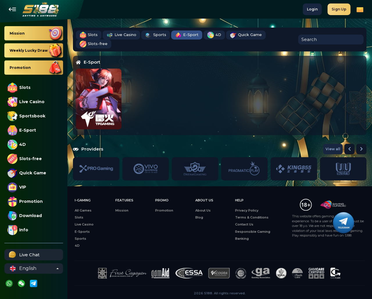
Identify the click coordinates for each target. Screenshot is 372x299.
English (23, 268)
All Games (83, 210)
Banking (242, 239)
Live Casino (25, 102)
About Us (203, 210)
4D (16, 144)
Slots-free (24, 159)
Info (17, 230)
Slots (19, 88)
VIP (16, 187)
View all (333, 149)
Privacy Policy (246, 210)
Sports (155, 35)
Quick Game (26, 173)
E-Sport (21, 130)
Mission (121, 210)
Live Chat (23, 255)
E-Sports (82, 232)
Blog (199, 217)
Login (312, 9)
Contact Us (244, 224)
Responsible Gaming (252, 232)
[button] (349, 149)
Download (24, 216)
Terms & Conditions (252, 217)
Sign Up (339, 9)
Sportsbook (26, 116)
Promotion (25, 201)
